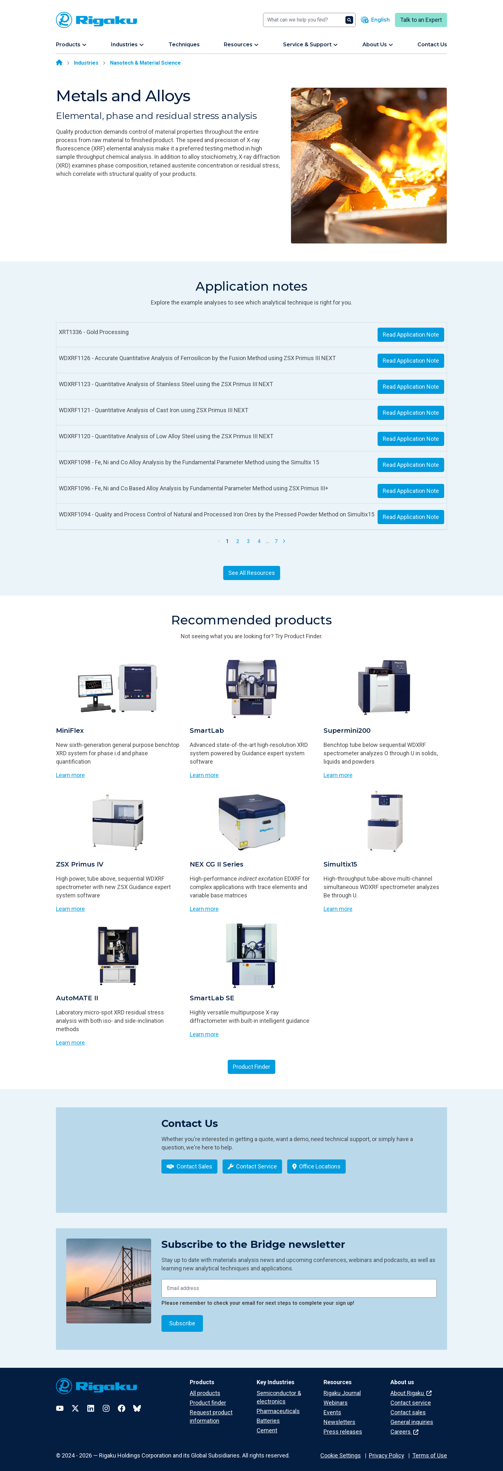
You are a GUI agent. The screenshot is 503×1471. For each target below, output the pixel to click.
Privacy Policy (386, 1451)
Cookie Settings (340, 1451)
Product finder (208, 1398)
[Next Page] (284, 541)
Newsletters (339, 1417)
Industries (86, 63)
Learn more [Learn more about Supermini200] (338, 775)
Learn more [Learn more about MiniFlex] (70, 775)
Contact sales (408, 1408)
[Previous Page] (219, 541)
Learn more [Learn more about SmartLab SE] (204, 1034)
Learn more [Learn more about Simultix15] (338, 908)
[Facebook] (121, 1404)
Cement (267, 1426)
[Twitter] (75, 1404)
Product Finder (251, 1066)
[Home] (59, 63)
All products (205, 1388)
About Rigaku (411, 1388)
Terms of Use (429, 1451)
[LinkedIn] (91, 1404)
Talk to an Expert (421, 19)
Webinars (336, 1398)
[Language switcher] (375, 20)
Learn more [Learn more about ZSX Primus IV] (70, 908)
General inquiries (411, 1417)
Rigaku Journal (342, 1388)
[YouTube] (60, 1404)
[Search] (309, 20)
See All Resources (251, 572)
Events (332, 1408)
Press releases (343, 1427)
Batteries (268, 1416)
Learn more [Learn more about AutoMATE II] (70, 1042)
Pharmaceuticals (278, 1406)
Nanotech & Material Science (145, 63)
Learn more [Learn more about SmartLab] (204, 775)
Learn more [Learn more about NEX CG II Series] (204, 908)
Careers (404, 1427)
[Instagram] (106, 1404)
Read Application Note (411, 334)
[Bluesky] (137, 1404)
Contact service (410, 1398)
